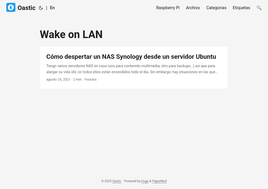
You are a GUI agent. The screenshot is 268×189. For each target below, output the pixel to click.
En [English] (52, 7)
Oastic (21, 7)
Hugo (145, 181)
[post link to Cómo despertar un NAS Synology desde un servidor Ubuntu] (134, 67)
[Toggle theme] (41, 8)
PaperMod (159, 181)
